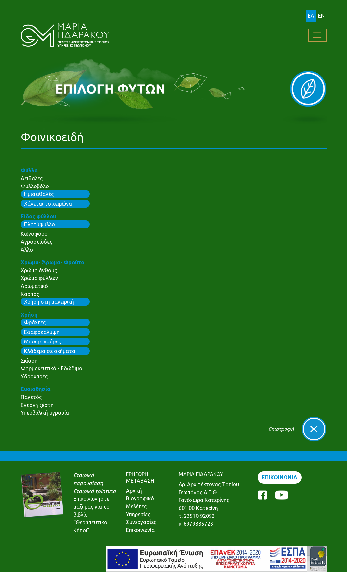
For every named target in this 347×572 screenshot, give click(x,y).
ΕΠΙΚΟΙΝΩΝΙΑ (279, 477)
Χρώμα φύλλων (39, 278)
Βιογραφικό (140, 498)
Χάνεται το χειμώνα (48, 204)
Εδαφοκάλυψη (42, 332)
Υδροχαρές (34, 376)
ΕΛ (311, 16)
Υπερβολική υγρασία (45, 413)
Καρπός (30, 294)
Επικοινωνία (140, 530)
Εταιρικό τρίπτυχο (94, 491)
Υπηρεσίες (138, 514)
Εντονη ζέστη (37, 405)
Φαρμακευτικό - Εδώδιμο (51, 368)
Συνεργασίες (141, 522)
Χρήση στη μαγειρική (49, 302)
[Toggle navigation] (317, 35)
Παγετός (31, 397)
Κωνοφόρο (34, 234)
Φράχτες (35, 322)
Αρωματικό (34, 286)
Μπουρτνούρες (42, 341)
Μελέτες (136, 506)
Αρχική (134, 491)
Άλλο (27, 250)
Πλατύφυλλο (39, 224)
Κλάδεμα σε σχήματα (49, 351)
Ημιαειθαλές (39, 194)
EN (321, 16)
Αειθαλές (32, 178)
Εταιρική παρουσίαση (88, 479)
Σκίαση (29, 360)
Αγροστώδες (36, 242)
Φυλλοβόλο (35, 186)
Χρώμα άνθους (39, 270)
